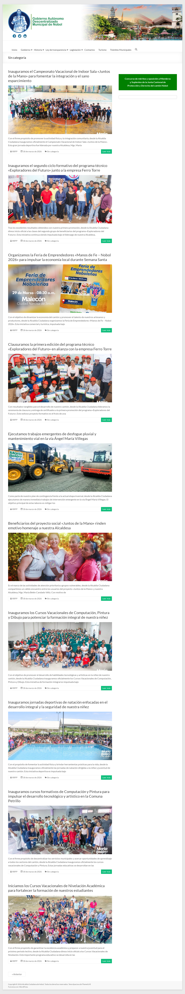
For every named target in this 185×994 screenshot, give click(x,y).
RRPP (14, 151)
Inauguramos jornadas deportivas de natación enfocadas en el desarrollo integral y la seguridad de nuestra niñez (58, 704)
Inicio (14, 49)
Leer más (106, 151)
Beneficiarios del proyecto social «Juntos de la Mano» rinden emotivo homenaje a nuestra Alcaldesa (57, 525)
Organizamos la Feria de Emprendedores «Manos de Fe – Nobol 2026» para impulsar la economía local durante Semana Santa (59, 257)
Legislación (75, 49)
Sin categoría (53, 151)
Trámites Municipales (120, 49)
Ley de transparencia (56, 49)
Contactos (89, 49)
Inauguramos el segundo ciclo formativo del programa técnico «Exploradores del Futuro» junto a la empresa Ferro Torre (57, 167)
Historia (38, 49)
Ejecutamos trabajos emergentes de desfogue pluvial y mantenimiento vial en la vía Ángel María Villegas (52, 436)
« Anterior (17, 974)
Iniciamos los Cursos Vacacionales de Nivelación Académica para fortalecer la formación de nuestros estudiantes (56, 888)
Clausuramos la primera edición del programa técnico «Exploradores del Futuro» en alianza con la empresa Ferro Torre (60, 346)
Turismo (102, 49)
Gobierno (25, 49)
